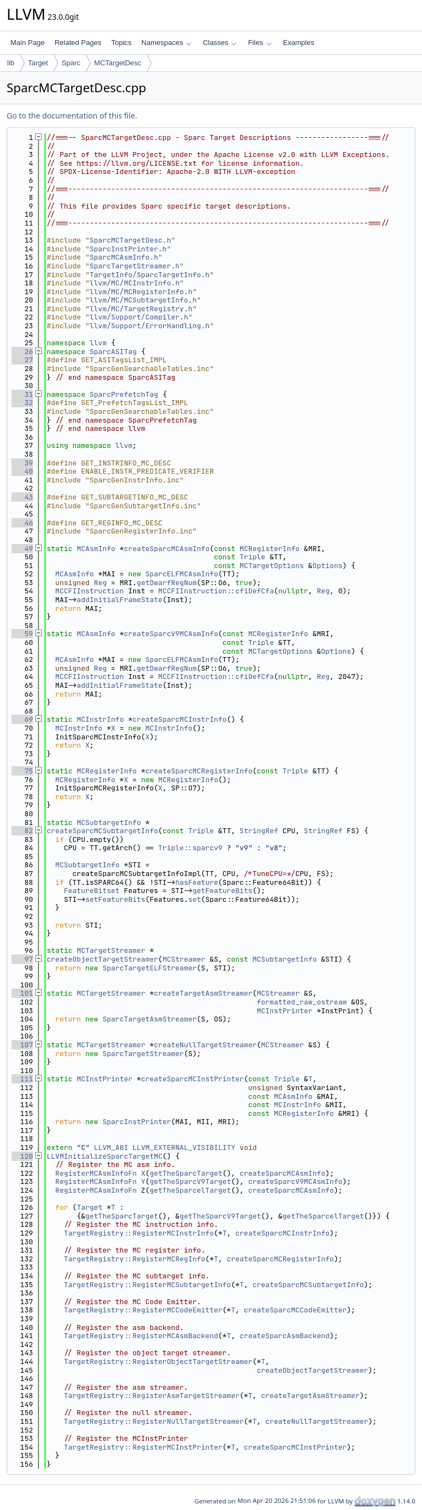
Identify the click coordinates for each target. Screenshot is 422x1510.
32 (22, 402)
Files (259, 42)
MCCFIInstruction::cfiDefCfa (216, 591)
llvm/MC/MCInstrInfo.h (135, 283)
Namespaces (166, 42)
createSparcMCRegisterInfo (198, 771)
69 (22, 719)
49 (22, 548)
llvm (98, 342)
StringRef (259, 830)
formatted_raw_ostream (302, 1002)
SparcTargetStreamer (143, 1053)
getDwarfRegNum (167, 582)
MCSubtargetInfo (109, 822)
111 (22, 1079)
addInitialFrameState (120, 599)
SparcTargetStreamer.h (135, 266)
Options (328, 565)
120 (22, 1156)
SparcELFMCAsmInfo (181, 574)
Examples (298, 42)
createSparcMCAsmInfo (166, 548)
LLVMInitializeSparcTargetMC (105, 1156)
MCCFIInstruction (89, 591)
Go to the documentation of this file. (72, 115)
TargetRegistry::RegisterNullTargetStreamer (154, 1421)
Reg (100, 582)
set (194, 899)
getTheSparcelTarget (190, 1190)
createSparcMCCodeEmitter (295, 1310)
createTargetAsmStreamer (203, 993)
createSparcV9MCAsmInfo (171, 633)
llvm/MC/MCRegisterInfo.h (141, 291)
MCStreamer (184, 959)
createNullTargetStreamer (205, 1044)
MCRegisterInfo (269, 548)
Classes (220, 42)
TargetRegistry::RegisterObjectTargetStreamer (158, 1361)
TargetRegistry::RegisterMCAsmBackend (141, 1335)
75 (22, 771)
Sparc (71, 63)
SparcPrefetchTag (124, 394)
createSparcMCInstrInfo (179, 719)
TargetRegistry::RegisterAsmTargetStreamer (152, 1395)
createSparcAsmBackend (285, 1335)
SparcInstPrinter (136, 1121)
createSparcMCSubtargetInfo (102, 830)
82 (22, 830)
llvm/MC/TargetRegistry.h (141, 308)
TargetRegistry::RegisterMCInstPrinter (143, 1447)
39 (22, 463)
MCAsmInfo (96, 548)
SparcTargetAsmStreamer (149, 1019)
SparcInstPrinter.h (128, 249)
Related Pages (77, 42)
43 (22, 497)
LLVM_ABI (111, 1147)
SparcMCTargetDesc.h (130, 240)
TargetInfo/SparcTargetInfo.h (149, 274)
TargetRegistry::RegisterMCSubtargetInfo (147, 1284)
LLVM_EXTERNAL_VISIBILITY (183, 1147)
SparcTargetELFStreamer (149, 968)
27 (22, 359)
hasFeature (196, 882)
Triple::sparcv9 (190, 847)
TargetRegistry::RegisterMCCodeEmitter (143, 1310)
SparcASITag (113, 351)
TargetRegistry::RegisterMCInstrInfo (139, 1233)
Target (38, 63)
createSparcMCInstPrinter (192, 1079)
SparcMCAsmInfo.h (124, 257)
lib (10, 63)
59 (22, 633)
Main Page (27, 42)
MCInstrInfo (100, 719)
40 (22, 471)
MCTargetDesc (117, 63)
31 (22, 394)
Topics (121, 42)
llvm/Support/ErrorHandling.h (149, 325)
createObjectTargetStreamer (102, 959)
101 (22, 993)
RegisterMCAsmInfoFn (96, 1173)
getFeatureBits (222, 890)
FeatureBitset (91, 890)
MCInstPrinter (284, 1010)
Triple (252, 557)
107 (22, 1044)
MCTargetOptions (272, 565)
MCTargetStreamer (111, 950)
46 (22, 522)
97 (22, 959)
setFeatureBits (115, 899)
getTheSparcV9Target (190, 1181)
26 (22, 351)
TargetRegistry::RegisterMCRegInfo (134, 1259)
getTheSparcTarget (186, 1173)
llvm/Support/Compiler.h (139, 317)
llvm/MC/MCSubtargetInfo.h (143, 300)
